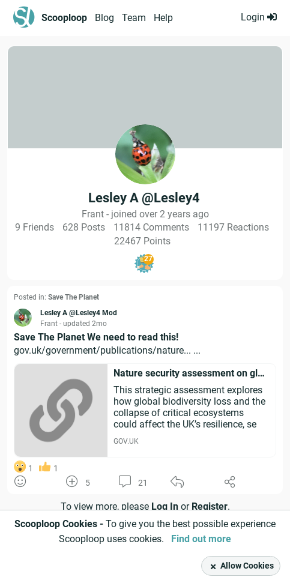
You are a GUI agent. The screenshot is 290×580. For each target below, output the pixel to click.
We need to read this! (132, 337)
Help (163, 17)
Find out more (201, 539)
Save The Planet (73, 297)
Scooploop (64, 17)
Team (134, 17)
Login (259, 17)
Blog (104, 17)
